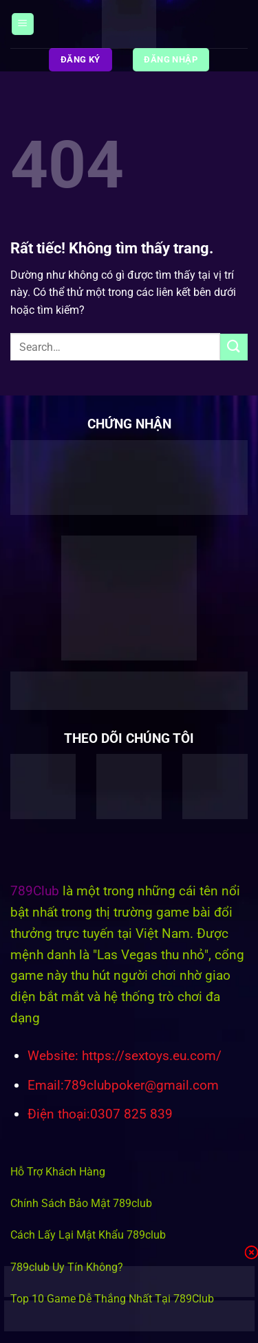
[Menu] (23, 24)
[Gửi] (234, 347)
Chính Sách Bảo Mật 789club (81, 1203)
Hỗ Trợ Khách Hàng (57, 1171)
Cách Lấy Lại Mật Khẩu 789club (88, 1234)
